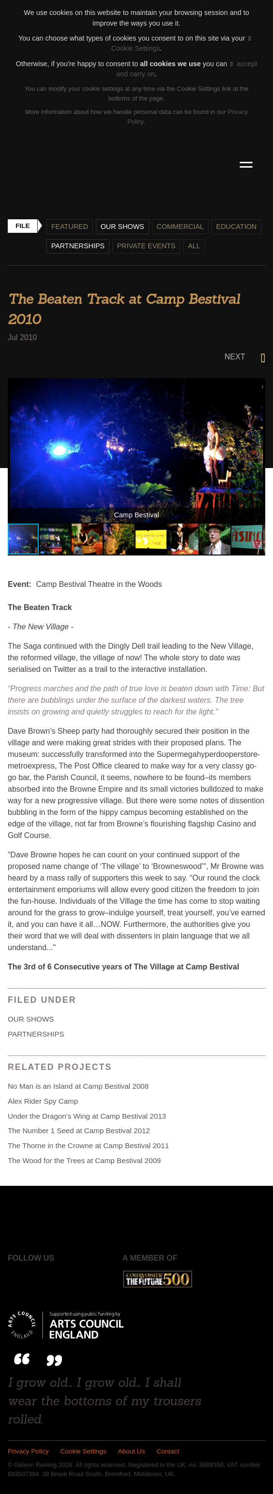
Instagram (67, 1279)
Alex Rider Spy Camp (43, 1101)
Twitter (41, 1279)
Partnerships (78, 246)
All (194, 246)
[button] (256, 387)
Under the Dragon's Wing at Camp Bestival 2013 (87, 1116)
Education (236, 226)
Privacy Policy (28, 1451)
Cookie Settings (83, 1451)
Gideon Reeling (136, 164)
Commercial (180, 226)
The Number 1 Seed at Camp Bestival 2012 (79, 1131)
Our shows (122, 226)
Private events (146, 246)
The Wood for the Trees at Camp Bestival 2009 (84, 1160)
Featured (70, 226)
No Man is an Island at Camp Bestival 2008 (78, 1086)
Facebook (16, 1279)
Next (245, 357)
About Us (131, 1451)
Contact (168, 1451)
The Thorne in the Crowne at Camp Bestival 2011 (88, 1145)
